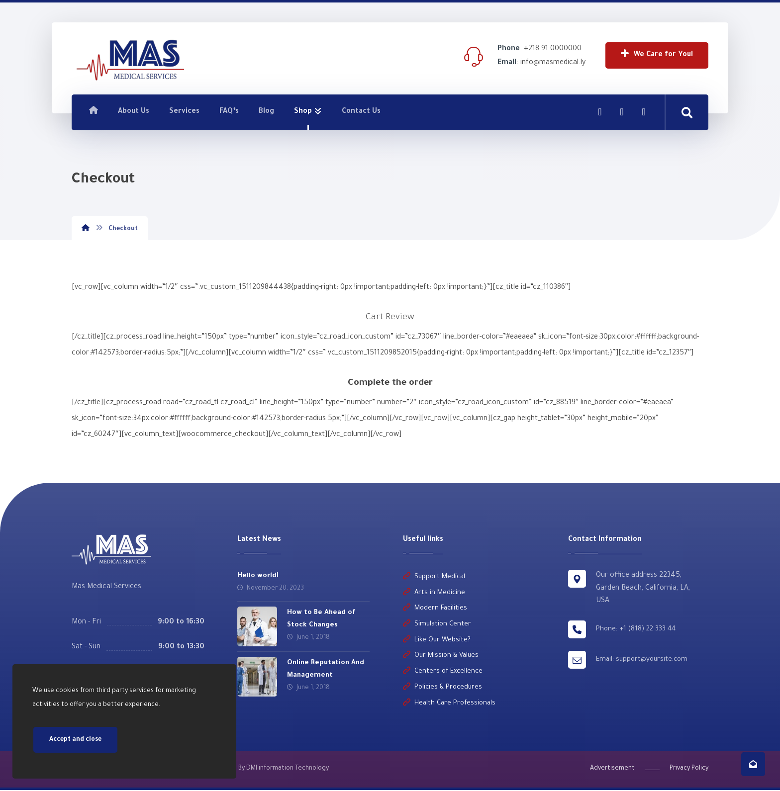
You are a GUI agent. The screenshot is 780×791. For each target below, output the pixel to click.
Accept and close (75, 739)
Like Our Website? (437, 641)
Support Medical (434, 577)
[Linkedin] (622, 112)
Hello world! (258, 576)
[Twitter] (644, 112)
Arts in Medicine (434, 593)
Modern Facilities (435, 609)
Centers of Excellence (443, 673)
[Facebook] (600, 112)
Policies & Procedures (442, 689)
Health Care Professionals (449, 704)
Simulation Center (437, 625)
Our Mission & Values (441, 657)
